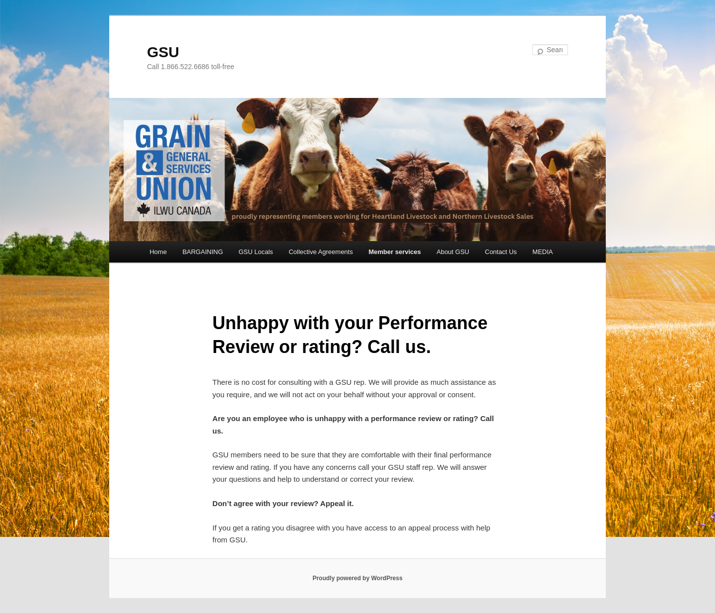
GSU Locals (256, 252)
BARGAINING (202, 252)
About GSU (452, 252)
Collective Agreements (320, 252)
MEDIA (542, 252)
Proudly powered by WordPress (357, 578)
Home (158, 252)
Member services (394, 252)
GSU (163, 52)
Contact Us (501, 252)
